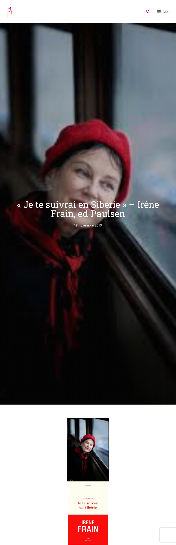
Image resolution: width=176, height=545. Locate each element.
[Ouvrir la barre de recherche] (148, 11)
